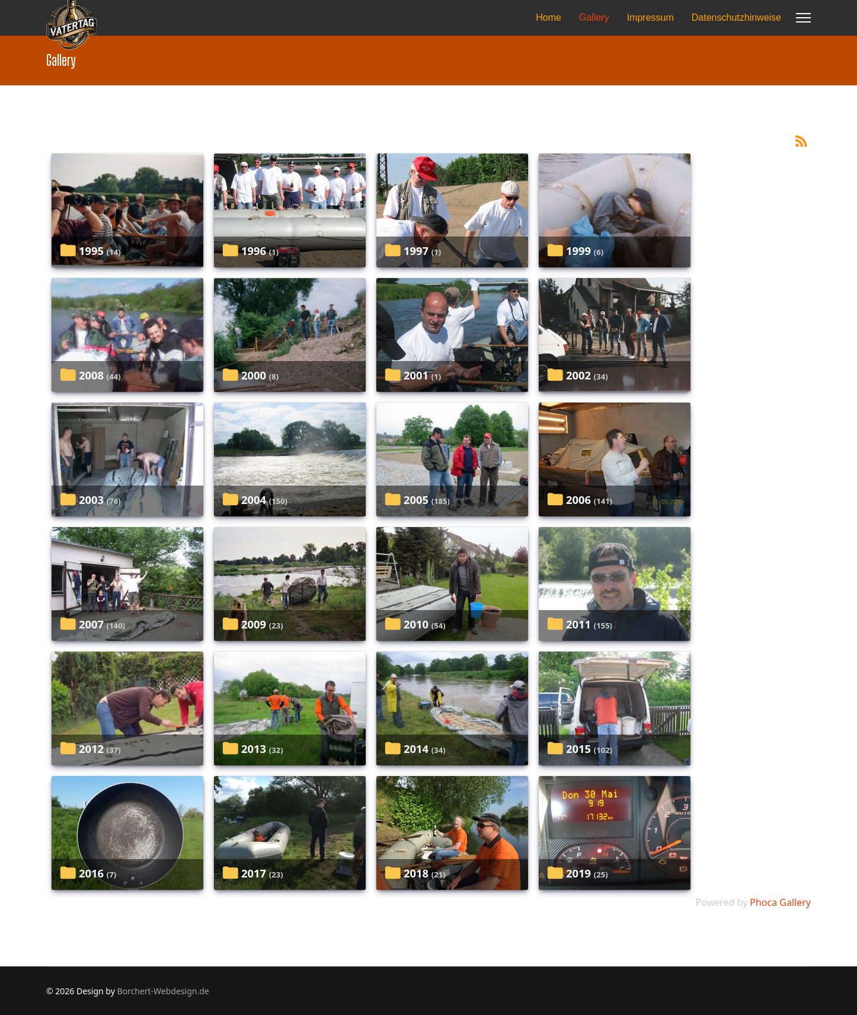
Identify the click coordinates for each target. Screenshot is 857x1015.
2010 (416, 624)
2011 (578, 624)
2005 (416, 499)
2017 (253, 873)
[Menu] (803, 18)
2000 (253, 375)
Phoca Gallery (780, 902)
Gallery (594, 17)
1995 (91, 250)
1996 (253, 250)
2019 (578, 873)
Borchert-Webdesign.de (163, 991)
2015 (578, 748)
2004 (253, 499)
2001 (416, 375)
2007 (91, 624)
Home (548, 17)
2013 (253, 748)
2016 (91, 873)
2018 (416, 873)
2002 (578, 375)
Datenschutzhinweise (736, 17)
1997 (416, 250)
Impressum (650, 17)
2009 (253, 624)
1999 (578, 250)
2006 (578, 499)
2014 (416, 748)
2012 (91, 748)
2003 (91, 499)
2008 (91, 375)
